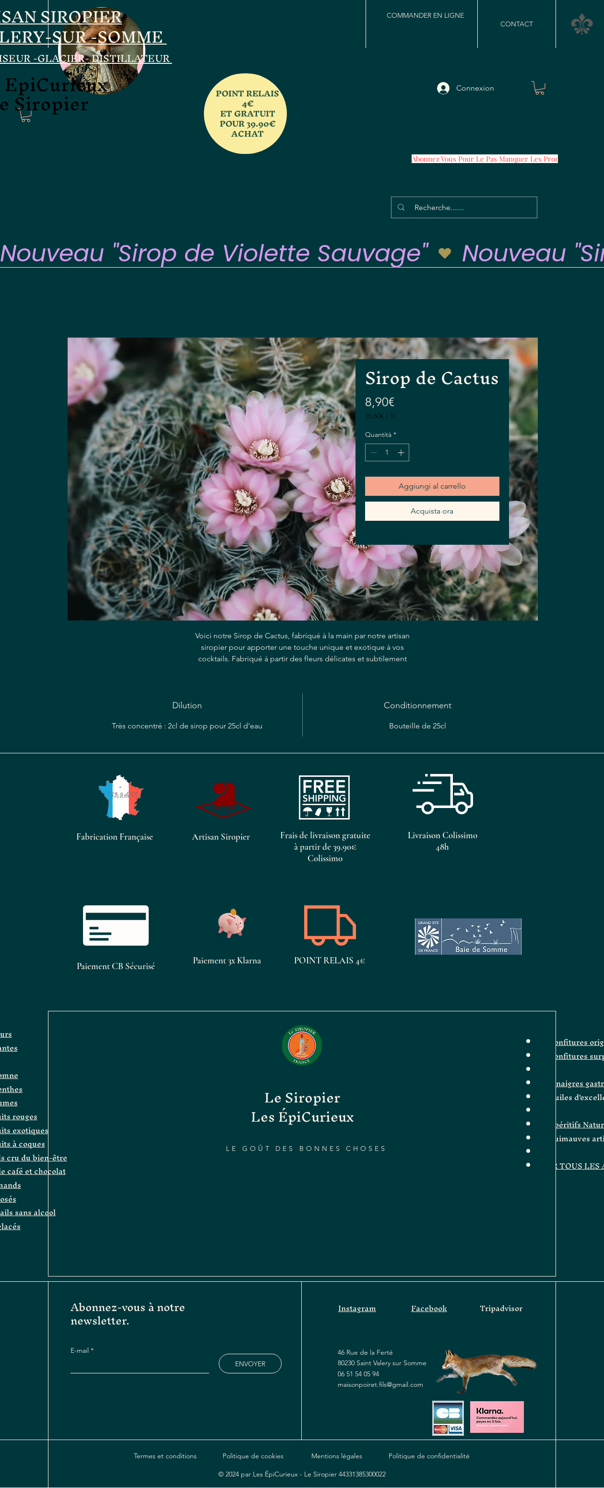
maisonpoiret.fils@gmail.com (380, 1384)
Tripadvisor (501, 1308)
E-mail (81, 1350)
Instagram (357, 1308)
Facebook (429, 1308)
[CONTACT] (517, 24)
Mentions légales (336, 1456)
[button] (582, 24)
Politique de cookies (253, 1456)
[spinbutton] (387, 452)
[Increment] (402, 452)
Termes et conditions (165, 1456)
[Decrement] (373, 452)
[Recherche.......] (466, 207)
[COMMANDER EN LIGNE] (425, 15)
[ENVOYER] (250, 1363)
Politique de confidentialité (429, 1456)
